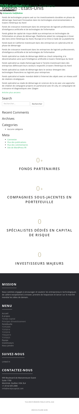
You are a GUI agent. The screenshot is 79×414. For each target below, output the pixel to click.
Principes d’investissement (14, 321)
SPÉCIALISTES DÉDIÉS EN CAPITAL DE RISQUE (39, 232)
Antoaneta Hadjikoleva (13, 13)
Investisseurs (8, 343)
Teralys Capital (8, 318)
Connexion (12, 139)
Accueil (5, 313)
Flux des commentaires (17, 145)
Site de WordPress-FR (16, 147)
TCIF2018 (6, 332)
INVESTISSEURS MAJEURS (39, 263)
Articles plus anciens (11, 92)
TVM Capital (11, 5)
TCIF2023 (6, 337)
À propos (6, 316)
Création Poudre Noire (39, 410)
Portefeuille (7, 324)
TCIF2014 (6, 329)
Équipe (5, 340)
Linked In (6, 361)
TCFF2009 (6, 327)
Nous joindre (8, 345)
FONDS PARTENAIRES (39, 168)
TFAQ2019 (6, 335)
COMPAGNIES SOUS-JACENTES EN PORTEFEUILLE (39, 199)
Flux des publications (16, 142)
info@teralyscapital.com (12, 388)
